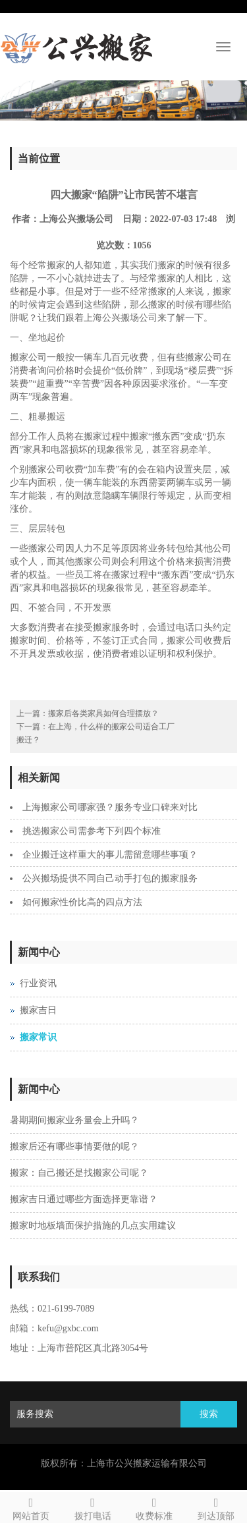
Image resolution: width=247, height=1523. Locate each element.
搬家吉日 (38, 1010)
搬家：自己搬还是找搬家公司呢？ (79, 1173)
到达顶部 (216, 1507)
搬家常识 (38, 1037)
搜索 (209, 1414)
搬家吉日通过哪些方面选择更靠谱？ (83, 1199)
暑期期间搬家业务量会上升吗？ (74, 1120)
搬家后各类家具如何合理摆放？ (103, 713)
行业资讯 (38, 983)
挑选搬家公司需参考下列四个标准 (91, 831)
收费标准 (155, 1507)
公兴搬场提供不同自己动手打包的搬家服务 (110, 878)
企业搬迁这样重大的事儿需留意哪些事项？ (110, 855)
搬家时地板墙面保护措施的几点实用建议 (93, 1226)
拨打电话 (93, 1507)
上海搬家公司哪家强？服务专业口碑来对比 (110, 807)
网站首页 (31, 1507)
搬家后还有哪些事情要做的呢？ (74, 1146)
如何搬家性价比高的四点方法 (82, 902)
